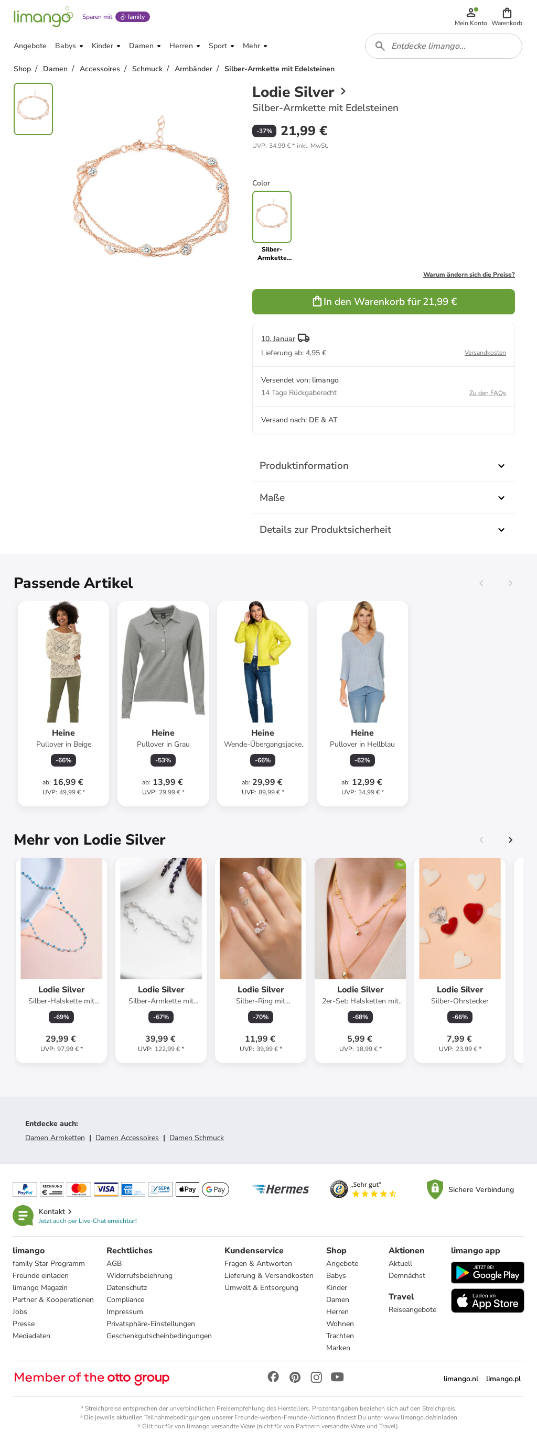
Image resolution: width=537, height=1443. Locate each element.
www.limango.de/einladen (420, 1417)
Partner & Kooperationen (53, 1300)
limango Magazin (40, 1288)
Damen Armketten (55, 1138)
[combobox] (444, 46)
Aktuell (400, 1264)
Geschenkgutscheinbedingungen (159, 1336)
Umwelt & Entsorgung (261, 1288)
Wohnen (340, 1324)
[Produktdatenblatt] (63, 703)
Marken (338, 1348)
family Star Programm (49, 1264)
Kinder (336, 1288)
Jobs (20, 1312)
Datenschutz (126, 1288)
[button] (506, 16)
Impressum (124, 1312)
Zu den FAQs (487, 393)
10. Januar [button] (278, 339)
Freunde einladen (41, 1276)
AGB (114, 1264)
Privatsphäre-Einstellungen (150, 1324)
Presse (24, 1324)
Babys (336, 1276)
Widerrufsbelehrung (139, 1276)
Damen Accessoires (127, 1138)
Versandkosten (485, 352)
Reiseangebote (412, 1310)
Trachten (340, 1336)
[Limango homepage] (43, 16)
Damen (337, 1300)
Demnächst (407, 1276)
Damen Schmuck (196, 1138)
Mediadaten (31, 1336)
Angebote (342, 1264)
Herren (337, 1312)
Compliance (125, 1300)
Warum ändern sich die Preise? (469, 274)
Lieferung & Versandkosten (269, 1276)
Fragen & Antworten (258, 1264)
